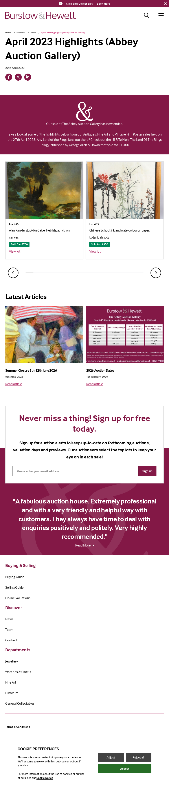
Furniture (11, 693)
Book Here (103, 3)
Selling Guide (14, 587)
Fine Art (10, 682)
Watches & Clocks (18, 672)
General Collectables (20, 703)
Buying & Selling (20, 565)
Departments (17, 649)
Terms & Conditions (17, 726)
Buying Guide (14, 577)
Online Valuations (18, 598)
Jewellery (11, 661)
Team (9, 629)
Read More (84, 545)
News (33, 32)
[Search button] (146, 15)
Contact (11, 640)
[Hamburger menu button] (161, 15)
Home (8, 32)
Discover (21, 32)
